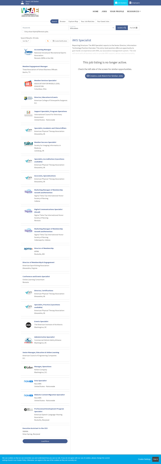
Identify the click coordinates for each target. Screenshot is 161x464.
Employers (134, 2)
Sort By (25, 41)
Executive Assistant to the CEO (35, 428)
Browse (63, 21)
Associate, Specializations (45, 176)
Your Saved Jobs (103, 21)
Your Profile (117, 11)
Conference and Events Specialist (36, 276)
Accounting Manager (42, 49)
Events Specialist (41, 321)
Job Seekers (121, 2)
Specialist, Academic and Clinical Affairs (50, 128)
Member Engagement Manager (35, 66)
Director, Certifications (43, 290)
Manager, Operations (42, 366)
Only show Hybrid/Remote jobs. (36, 31)
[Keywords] (45, 27)
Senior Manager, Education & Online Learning (41, 352)
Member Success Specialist (45, 142)
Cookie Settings (144, 459)
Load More (45, 441)
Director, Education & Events (46, 97)
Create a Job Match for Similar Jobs (105, 75)
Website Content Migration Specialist (49, 395)
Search (54, 21)
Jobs (104, 11)
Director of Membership (44, 248)
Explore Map (73, 21)
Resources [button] (133, 11)
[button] (133, 27)
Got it (155, 459)
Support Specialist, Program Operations (50, 111)
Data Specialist (40, 380)
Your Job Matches (87, 21)
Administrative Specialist (44, 337)
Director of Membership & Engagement (38, 262)
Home (96, 11)
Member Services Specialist (45, 80)
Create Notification (60, 41)
